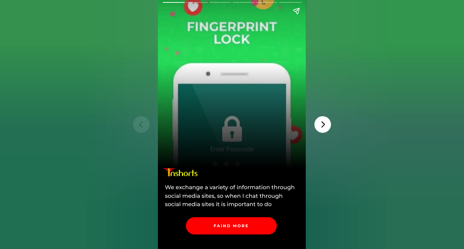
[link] (231, 225)
